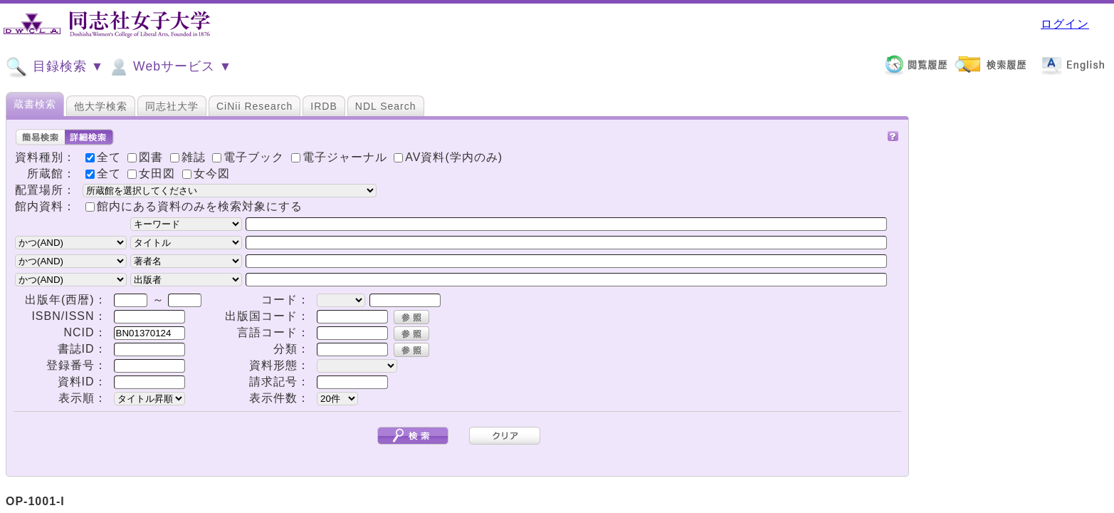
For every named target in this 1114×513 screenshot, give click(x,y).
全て (105, 173)
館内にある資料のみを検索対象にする (200, 206)
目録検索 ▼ (55, 67)
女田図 (153, 173)
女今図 (206, 173)
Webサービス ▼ (169, 67)
